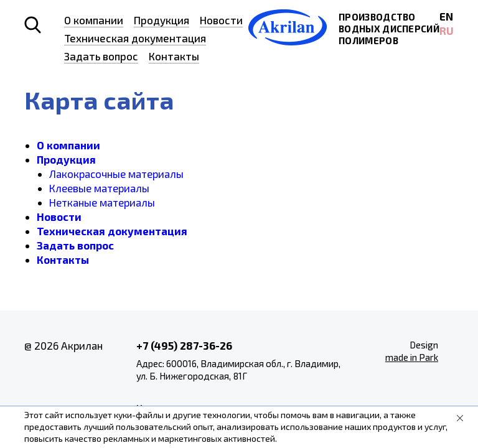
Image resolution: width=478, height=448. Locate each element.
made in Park (411, 357)
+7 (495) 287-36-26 (184, 345)
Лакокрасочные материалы (116, 173)
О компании (93, 20)
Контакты (174, 56)
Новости (221, 20)
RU (446, 30)
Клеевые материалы (99, 188)
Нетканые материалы (102, 202)
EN (446, 16)
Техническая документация (135, 38)
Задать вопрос (101, 56)
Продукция (161, 20)
